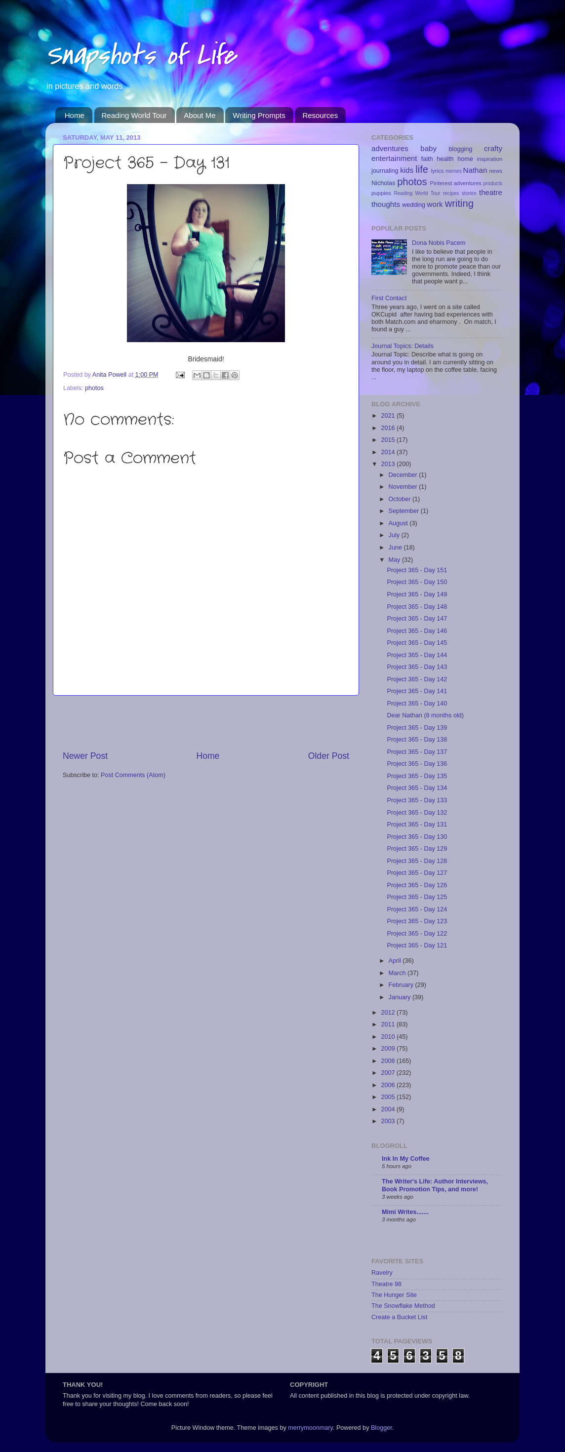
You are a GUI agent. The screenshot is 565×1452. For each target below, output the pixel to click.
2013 (389, 464)
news (495, 171)
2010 (389, 1036)
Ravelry (382, 1272)
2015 (389, 439)
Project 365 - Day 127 (417, 872)
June (396, 547)
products (492, 183)
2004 (389, 1109)
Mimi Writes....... (405, 1212)
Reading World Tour (134, 115)
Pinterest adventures (456, 183)
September (405, 511)
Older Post (328, 756)
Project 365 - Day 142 (417, 679)
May (395, 559)
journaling (385, 170)
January (400, 997)
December (404, 474)
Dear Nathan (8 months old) (425, 715)
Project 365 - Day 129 (417, 848)
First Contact (388, 298)
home (465, 159)
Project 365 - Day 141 (417, 691)
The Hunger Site (394, 1295)
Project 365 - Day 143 (417, 667)
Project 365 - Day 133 (417, 800)
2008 (389, 1061)
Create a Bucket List (399, 1317)
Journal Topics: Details (402, 346)
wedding (413, 204)
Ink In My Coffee (406, 1158)
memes (453, 171)
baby (428, 148)
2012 (389, 1012)
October (400, 499)
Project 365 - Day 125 (417, 897)
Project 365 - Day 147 (417, 618)
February (402, 984)
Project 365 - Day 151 (417, 570)
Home (74, 115)
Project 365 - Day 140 (417, 703)
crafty (493, 148)
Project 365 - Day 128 (417, 861)
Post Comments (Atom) (133, 775)
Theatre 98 (386, 1284)
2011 (389, 1024)
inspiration (489, 159)
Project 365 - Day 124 (417, 909)
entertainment (394, 158)
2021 (389, 415)
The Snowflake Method (403, 1305)
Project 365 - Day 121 (417, 945)
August (399, 523)
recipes (451, 193)
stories (469, 193)
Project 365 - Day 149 (417, 594)
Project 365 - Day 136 (417, 763)
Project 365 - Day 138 (417, 739)
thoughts (385, 204)
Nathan (475, 170)
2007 (389, 1072)
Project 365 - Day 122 (417, 933)
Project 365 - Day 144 (417, 655)
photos (94, 388)
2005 (389, 1097)
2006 (389, 1085)
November (404, 486)
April (396, 960)
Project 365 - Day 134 (417, 788)
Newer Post (85, 756)
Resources (320, 115)
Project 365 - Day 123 (417, 921)
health (445, 159)
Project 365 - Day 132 (417, 812)
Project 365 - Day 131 (417, 824)
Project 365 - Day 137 (417, 751)
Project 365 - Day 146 (417, 631)
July (395, 535)
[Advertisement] (206, 723)
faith (427, 159)
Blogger (381, 1427)
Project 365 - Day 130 (417, 836)
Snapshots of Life (140, 56)
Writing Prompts (259, 115)
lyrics (437, 171)
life (421, 169)
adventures (389, 148)
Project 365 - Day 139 (417, 727)
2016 (389, 428)
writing (459, 203)
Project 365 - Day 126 (417, 885)
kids (406, 170)
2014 (389, 452)
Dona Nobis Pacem (439, 242)
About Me (199, 115)
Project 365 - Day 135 (417, 776)
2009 (389, 1048)
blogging (461, 149)
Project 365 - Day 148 (417, 606)
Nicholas (383, 183)
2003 (389, 1121)
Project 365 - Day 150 (417, 582)
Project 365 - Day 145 (417, 642)
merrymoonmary (310, 1427)
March (398, 973)
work (435, 204)
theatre (490, 192)
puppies (381, 193)
